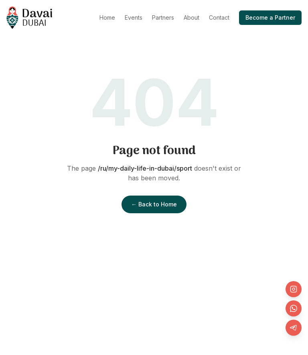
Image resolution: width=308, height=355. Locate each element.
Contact (219, 17)
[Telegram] (294, 328)
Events (133, 17)
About (191, 17)
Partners (163, 17)
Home (107, 17)
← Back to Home (154, 204)
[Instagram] (294, 289)
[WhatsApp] (294, 308)
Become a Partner (270, 17)
